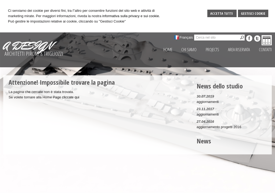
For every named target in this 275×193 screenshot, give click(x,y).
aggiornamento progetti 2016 (219, 127)
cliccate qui (70, 97)
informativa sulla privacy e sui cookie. (131, 16)
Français (186, 37)
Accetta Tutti (222, 13)
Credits (234, 188)
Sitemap (206, 188)
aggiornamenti (208, 102)
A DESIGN (27, 46)
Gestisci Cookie (253, 13)
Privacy (220, 188)
